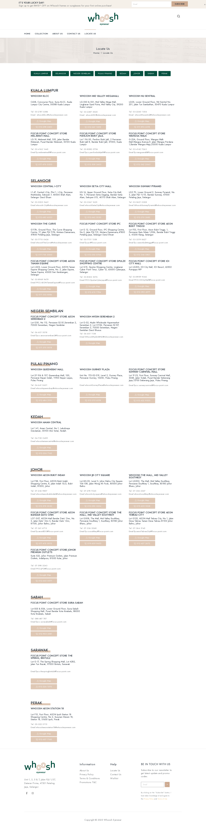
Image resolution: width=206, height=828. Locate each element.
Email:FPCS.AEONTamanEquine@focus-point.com (53, 282)
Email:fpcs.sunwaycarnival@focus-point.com (148, 385)
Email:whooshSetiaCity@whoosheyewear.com (100, 205)
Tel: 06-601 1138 (88, 333)
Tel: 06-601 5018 (39, 332)
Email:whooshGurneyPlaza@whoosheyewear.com (101, 385)
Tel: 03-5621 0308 (138, 202)
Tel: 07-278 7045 (88, 490)
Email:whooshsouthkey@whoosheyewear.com (149, 494)
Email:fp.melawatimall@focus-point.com (48, 152)
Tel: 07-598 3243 (39, 565)
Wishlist (114, 778)
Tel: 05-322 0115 (39, 724)
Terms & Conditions (90, 778)
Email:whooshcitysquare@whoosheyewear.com (100, 494)
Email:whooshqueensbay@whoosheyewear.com (52, 388)
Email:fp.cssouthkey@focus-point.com (96, 531)
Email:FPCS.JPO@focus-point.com (46, 568)
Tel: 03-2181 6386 (39, 111)
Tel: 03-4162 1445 (39, 149)
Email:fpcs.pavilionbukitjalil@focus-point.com (100, 152)
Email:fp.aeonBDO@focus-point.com (47, 531)
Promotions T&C (88, 782)
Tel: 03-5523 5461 (40, 202)
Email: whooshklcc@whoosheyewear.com (49, 114)
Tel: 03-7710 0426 (40, 239)
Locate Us (90, 33)
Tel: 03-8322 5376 (89, 277)
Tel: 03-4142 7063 (138, 149)
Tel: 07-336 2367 (137, 490)
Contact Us (73, 33)
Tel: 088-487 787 (39, 618)
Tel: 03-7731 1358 (88, 239)
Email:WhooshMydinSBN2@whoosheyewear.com (101, 336)
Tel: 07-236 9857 (39, 490)
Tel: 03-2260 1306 (138, 111)
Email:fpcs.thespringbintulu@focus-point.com (51, 671)
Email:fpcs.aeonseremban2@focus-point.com (51, 335)
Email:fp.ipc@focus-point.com (93, 242)
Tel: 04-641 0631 (39, 385)
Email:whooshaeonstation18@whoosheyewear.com (53, 727)
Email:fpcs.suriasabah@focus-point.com (48, 621)
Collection (41, 33)
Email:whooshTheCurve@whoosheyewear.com (51, 242)
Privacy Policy (87, 774)
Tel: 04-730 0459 (39, 438)
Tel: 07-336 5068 (88, 528)
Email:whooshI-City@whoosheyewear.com (49, 205)
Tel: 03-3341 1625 (88, 202)
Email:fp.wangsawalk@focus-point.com (146, 152)
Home (27, 33)
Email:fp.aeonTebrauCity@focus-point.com (148, 531)
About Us (57, 33)
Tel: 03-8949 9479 (40, 279)
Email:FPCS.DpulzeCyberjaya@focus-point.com (101, 280)
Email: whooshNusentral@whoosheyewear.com (149, 114)
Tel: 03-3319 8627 (137, 239)
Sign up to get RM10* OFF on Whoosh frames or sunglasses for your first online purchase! (65, 5)
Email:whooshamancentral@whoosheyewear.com (52, 441)
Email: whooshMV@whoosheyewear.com (98, 115)
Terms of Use (162, 799)
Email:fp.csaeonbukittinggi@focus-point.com (148, 242)
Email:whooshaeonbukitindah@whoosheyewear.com (53, 494)
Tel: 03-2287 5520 (89, 111)
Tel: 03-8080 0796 (89, 149)
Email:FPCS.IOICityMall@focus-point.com (147, 280)
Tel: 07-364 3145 (137, 528)
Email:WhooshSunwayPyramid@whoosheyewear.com (152, 205)
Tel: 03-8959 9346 (138, 276)
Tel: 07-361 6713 (39, 528)
